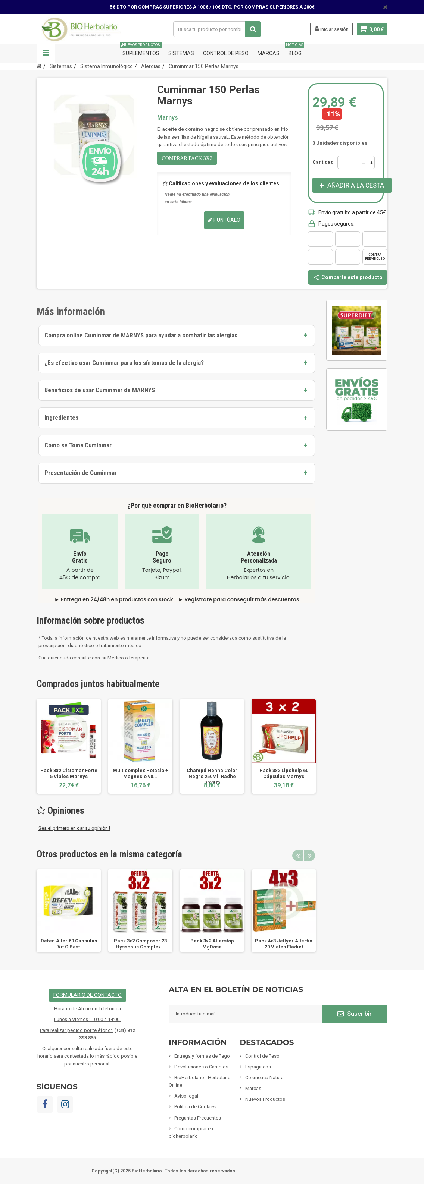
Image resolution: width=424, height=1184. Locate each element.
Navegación (46, 53)
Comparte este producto (348, 277)
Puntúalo (224, 220)
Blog (295, 50)
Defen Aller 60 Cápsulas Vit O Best (69, 944)
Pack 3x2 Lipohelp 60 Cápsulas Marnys (283, 773)
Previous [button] (297, 855)
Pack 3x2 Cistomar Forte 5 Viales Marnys (68, 773)
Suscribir (354, 1013)
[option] (69, 746)
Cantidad (323, 162)
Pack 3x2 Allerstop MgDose (212, 944)
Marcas (269, 53)
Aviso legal (186, 1096)
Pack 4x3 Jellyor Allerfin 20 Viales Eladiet (283, 944)
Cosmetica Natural (265, 1077)
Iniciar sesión (331, 28)
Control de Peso (226, 53)
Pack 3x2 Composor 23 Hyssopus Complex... (140, 944)
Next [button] (309, 855)
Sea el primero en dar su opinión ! (74, 828)
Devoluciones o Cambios (201, 1067)
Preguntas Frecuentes (197, 1118)
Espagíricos (258, 1067)
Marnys (167, 117)
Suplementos (141, 50)
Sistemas (181, 53)
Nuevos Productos (265, 1099)
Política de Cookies (195, 1106)
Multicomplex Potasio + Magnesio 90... (140, 773)
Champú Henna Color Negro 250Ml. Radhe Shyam (212, 776)
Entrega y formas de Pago (202, 1056)
